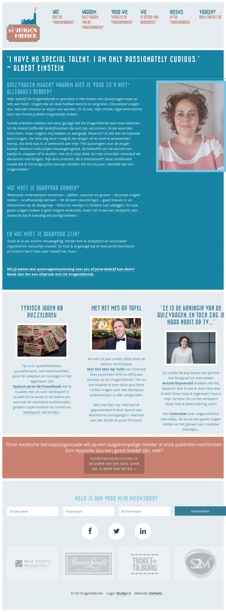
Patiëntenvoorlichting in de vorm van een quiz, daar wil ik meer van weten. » (114, 463)
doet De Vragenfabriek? (64, 16)
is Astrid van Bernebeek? (152, 16)
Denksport (31, 412)
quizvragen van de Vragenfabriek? (94, 19)
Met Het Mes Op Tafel (106, 369)
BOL (56, 412)
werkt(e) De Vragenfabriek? (123, 16)
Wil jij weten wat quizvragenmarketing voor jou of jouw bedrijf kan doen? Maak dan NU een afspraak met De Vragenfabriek (71, 271)
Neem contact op (211, 14)
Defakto (155, 593)
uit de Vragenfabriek (182, 16)
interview (178, 413)
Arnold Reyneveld (177, 383)
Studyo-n (123, 593)
